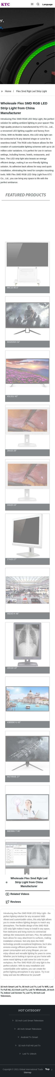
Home (8, 91)
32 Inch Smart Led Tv (11, 987)
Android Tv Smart (29, 1037)
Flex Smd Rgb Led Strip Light (31, 91)
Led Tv (29, 993)
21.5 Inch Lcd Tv (19, 990)
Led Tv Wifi (42, 987)
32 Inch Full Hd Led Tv (30, 1045)
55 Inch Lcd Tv (29, 987)
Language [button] (47, 4)
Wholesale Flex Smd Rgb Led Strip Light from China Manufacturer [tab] (26, 882)
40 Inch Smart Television (30, 1029)
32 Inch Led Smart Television (30, 1020)
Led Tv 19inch (30, 1053)
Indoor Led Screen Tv (14, 993)
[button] (32, 4)
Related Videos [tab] (17, 894)
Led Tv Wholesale (37, 990)
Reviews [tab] (13, 902)
